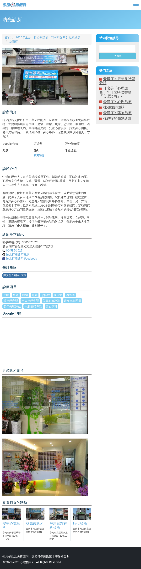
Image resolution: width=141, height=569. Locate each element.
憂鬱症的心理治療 (117, 102)
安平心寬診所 (11, 525)
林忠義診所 (35, 524)
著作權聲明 (62, 556)
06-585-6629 (12, 250)
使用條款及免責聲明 (15, 556)
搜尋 (117, 56)
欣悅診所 (80, 524)
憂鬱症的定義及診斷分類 (117, 81)
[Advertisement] (117, 202)
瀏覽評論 (39, 155)
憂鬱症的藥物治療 (117, 113)
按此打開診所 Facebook (19, 258)
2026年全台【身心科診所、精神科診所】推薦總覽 (48, 37)
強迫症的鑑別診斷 (117, 118)
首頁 (8, 37)
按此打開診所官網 (15, 254)
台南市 (13, 41)
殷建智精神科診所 (58, 525)
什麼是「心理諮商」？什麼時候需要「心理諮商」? (115, 92)
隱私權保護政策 (42, 556)
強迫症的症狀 (114, 107)
